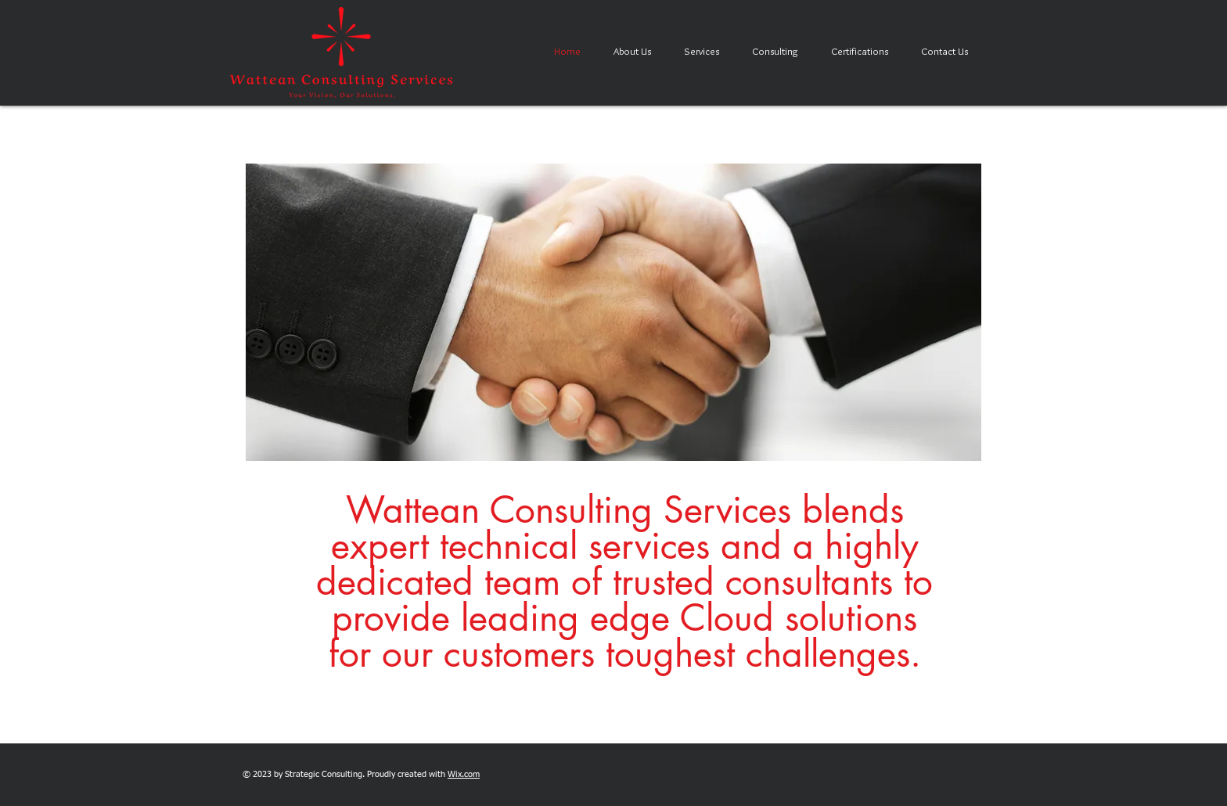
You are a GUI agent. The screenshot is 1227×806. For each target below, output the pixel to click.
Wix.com (464, 774)
